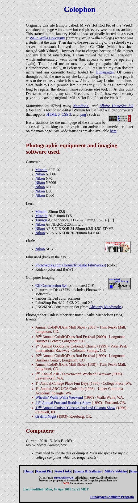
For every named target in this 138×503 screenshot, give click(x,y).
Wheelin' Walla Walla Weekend (59, 397)
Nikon (40, 174)
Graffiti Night (45, 416)
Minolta (41, 170)
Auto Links (63, 471)
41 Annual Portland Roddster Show (63, 403)
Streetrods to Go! (64, 477)
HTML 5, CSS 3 (58, 114)
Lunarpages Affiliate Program (112, 497)
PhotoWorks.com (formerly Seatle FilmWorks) (70, 265)
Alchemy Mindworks (105, 307)
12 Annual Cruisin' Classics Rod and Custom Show (75, 408)
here (113, 131)
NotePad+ (81, 106)
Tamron (41, 220)
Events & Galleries (88, 471)
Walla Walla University (47, 38)
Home (28, 471)
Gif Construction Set (51, 286)
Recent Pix (44, 471)
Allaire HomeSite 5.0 (116, 106)
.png (82, 114)
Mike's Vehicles (116, 471)
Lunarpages (105, 72)
